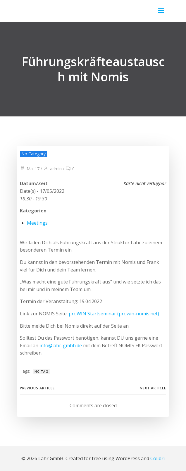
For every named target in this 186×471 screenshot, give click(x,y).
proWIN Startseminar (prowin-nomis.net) (114, 313)
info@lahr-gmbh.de (60, 345)
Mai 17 (29, 168)
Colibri (157, 458)
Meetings (37, 223)
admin (52, 168)
